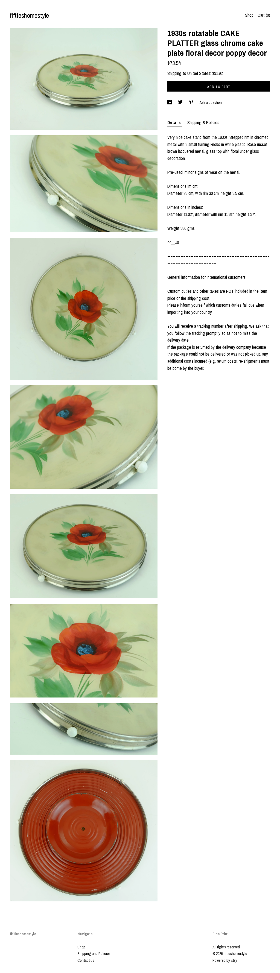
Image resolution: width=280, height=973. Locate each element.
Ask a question (211, 102)
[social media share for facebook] (170, 102)
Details (174, 122)
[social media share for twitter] (180, 102)
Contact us (85, 960)
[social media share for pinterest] (191, 102)
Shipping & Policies (203, 122)
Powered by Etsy (224, 960)
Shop (249, 15)
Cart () (264, 15)
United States (198, 73)
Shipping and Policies (93, 953)
